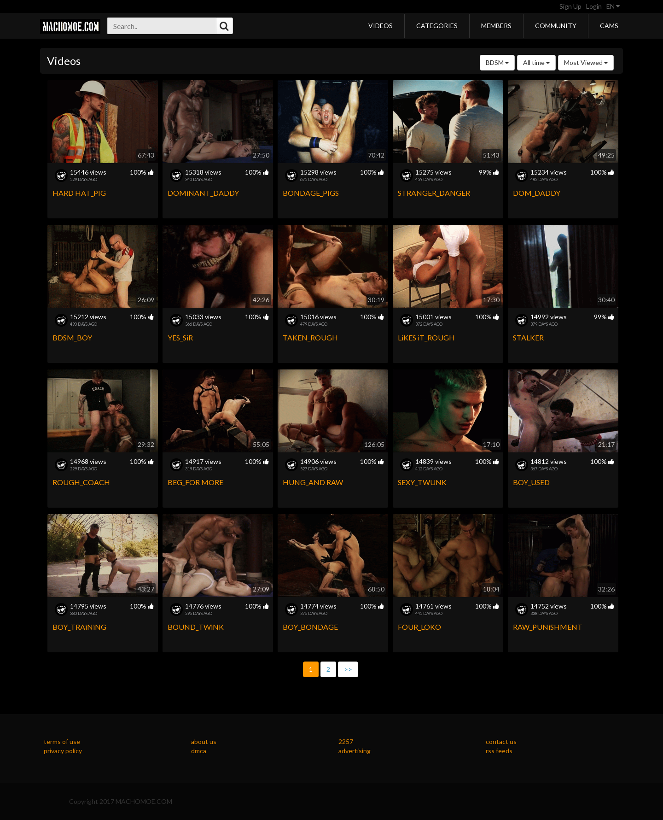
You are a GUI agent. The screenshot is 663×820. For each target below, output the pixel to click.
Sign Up (570, 6)
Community (555, 25)
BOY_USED (531, 482)
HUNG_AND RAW (313, 482)
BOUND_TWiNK (196, 626)
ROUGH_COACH (81, 482)
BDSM (497, 62)
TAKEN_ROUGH (310, 337)
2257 (345, 741)
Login (594, 6)
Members (496, 25)
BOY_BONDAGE (310, 626)
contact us (501, 741)
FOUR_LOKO (419, 626)
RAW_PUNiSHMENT (547, 626)
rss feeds (499, 751)
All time (536, 62)
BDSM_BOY (72, 337)
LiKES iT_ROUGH (426, 337)
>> (348, 669)
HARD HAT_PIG (79, 192)
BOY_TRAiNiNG (79, 626)
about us (203, 741)
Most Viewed (586, 62)
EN (613, 6)
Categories (437, 25)
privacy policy (63, 751)
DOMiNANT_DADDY (203, 192)
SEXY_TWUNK (422, 482)
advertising (354, 751)
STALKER (528, 337)
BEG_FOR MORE (195, 482)
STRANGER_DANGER (434, 192)
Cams (609, 25)
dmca (198, 751)
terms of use (62, 741)
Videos (380, 25)
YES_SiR (180, 337)
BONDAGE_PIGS (311, 192)
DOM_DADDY (536, 192)
